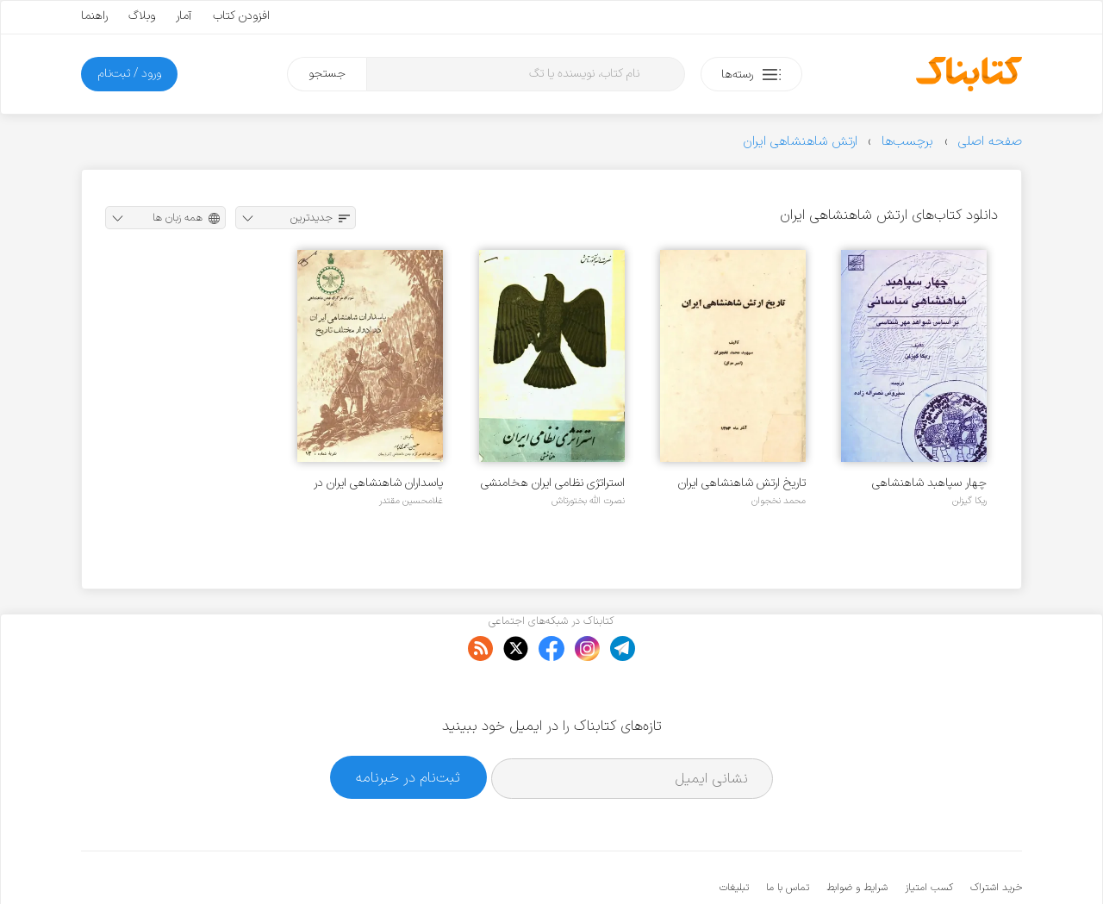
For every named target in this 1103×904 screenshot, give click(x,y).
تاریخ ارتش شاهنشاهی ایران (742, 483)
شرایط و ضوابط (857, 835)
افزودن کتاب (241, 16)
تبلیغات (734, 835)
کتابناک (931, 862)
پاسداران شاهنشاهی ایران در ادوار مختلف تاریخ (378, 483)
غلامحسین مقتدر (411, 501)
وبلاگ (141, 16)
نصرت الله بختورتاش (588, 501)
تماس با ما (787, 835)
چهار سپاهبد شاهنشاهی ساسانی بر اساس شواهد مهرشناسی (929, 483)
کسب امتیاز (929, 835)
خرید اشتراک (996, 835)
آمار (184, 16)
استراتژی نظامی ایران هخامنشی (553, 483)
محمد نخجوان (778, 501)
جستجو (327, 74)
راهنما (94, 16)
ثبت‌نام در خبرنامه (408, 724)
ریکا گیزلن (969, 501)
